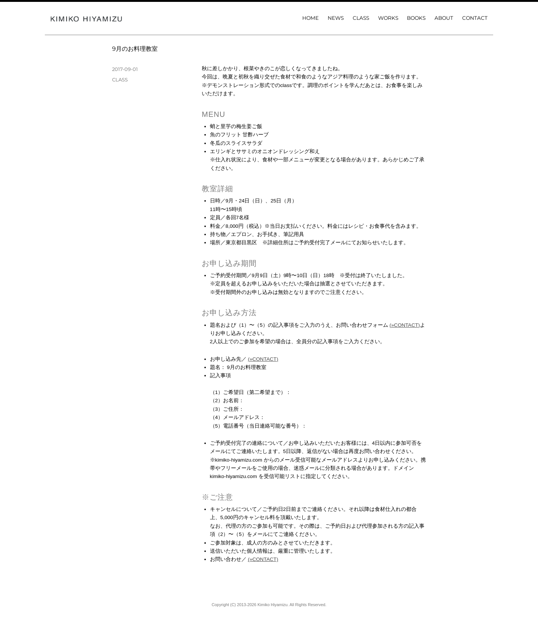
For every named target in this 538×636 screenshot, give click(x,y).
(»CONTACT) (405, 325)
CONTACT (475, 18)
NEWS (336, 18)
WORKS (388, 18)
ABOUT (444, 18)
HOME (310, 18)
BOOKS (416, 18)
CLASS (361, 18)
